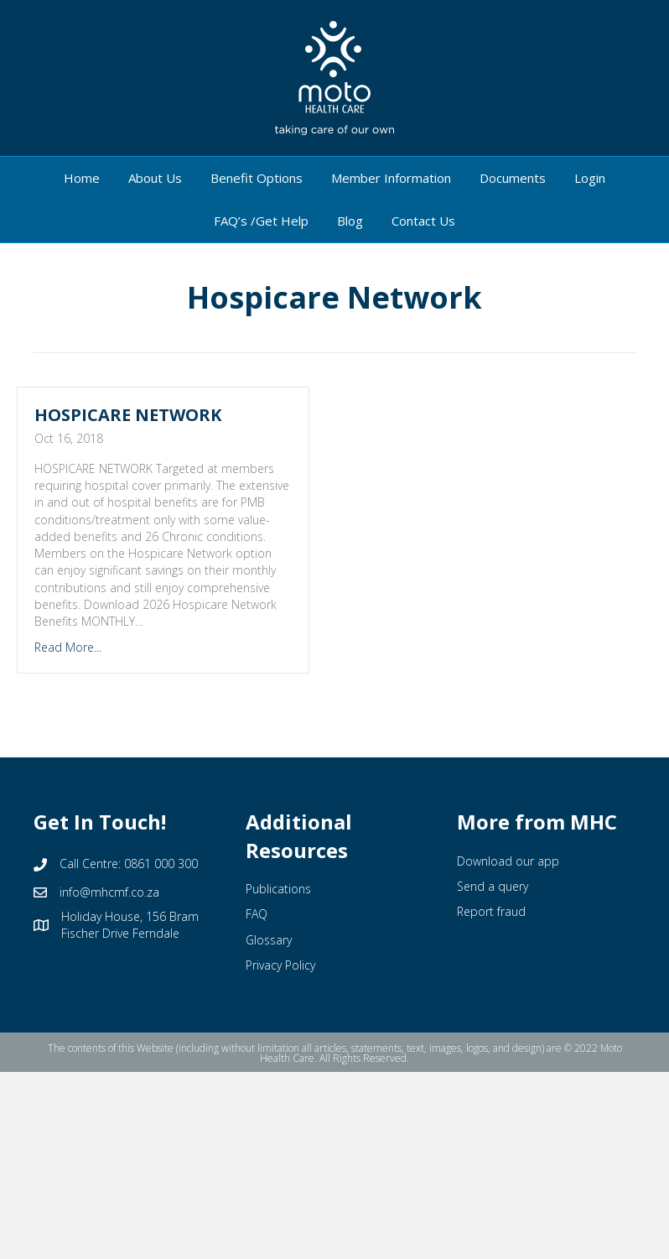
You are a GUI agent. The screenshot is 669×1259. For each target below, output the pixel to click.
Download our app (508, 861)
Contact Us (423, 220)
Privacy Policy (280, 965)
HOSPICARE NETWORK (127, 414)
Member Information (391, 177)
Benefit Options (256, 177)
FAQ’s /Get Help (261, 220)
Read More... (67, 647)
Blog (350, 220)
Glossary (269, 940)
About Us (155, 177)
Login (589, 177)
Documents (513, 177)
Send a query (492, 886)
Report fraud (491, 911)
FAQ (256, 914)
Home (82, 177)
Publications (278, 889)
